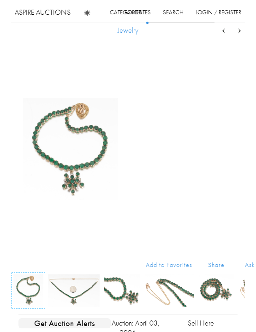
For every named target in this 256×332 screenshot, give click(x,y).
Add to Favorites (169, 265)
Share (216, 265)
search (173, 12)
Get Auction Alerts (64, 323)
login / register (218, 12)
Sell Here (201, 323)
